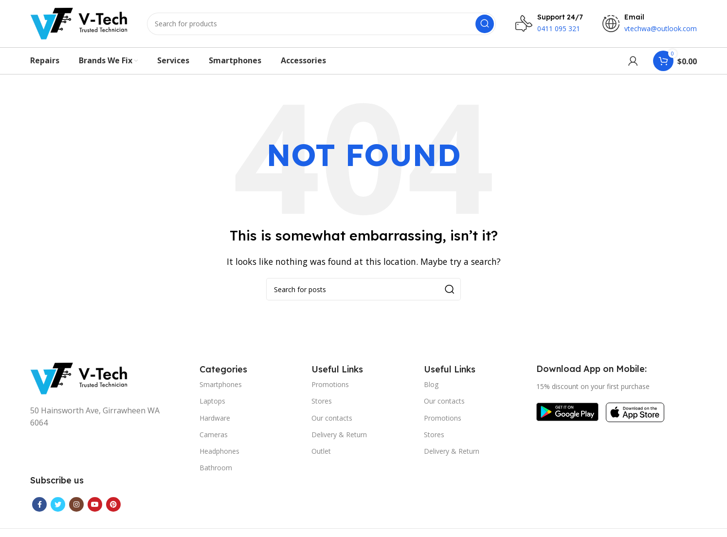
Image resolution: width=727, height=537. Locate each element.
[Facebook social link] (39, 506)
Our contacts (331, 419)
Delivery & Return (339, 436)
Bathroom (216, 469)
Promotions (330, 385)
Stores (321, 402)
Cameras (214, 436)
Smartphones (221, 385)
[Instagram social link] (76, 506)
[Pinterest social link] (113, 506)
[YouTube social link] (95, 506)
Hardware (215, 419)
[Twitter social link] (58, 506)
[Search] (321, 24)
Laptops (212, 402)
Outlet (321, 452)
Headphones (219, 452)
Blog (431, 385)
